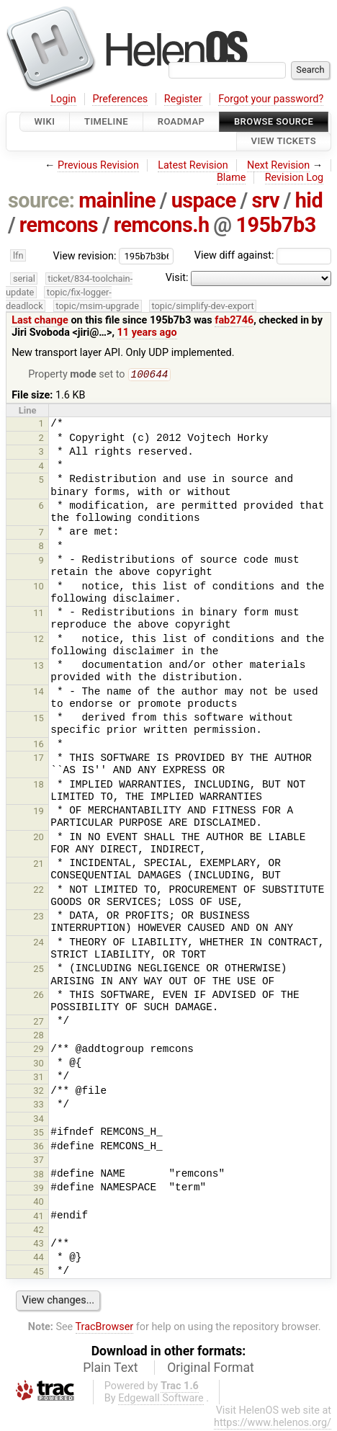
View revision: (85, 255)
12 (38, 640)
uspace (203, 200)
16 (38, 745)
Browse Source (273, 121)
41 (38, 1217)
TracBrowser (105, 1328)
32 (38, 1092)
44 (38, 1258)
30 (38, 1064)
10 (38, 587)
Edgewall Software (161, 1400)
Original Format (210, 1369)
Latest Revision (193, 165)
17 (38, 759)
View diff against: (262, 255)
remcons (58, 225)
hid (309, 200)
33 (38, 1105)
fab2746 (234, 320)
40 (38, 1203)
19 (38, 812)
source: (41, 200)
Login (63, 99)
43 (38, 1244)
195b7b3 (275, 225)
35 (38, 1133)
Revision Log (294, 177)
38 (38, 1175)
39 (38, 1189)
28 (38, 1036)
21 (38, 865)
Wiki (45, 121)
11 (38, 614)
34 (38, 1120)
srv (265, 200)
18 (38, 785)
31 (38, 1078)
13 (38, 666)
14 (38, 692)
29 (38, 1050)
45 (38, 1272)
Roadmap (181, 121)
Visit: (177, 278)
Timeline (106, 121)
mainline (117, 200)
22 (38, 891)
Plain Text (110, 1369)
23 (38, 917)
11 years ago (147, 332)
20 (38, 838)
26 (38, 996)
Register (183, 99)
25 (38, 970)
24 (38, 943)
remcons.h (162, 225)
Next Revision (278, 165)
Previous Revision (98, 165)
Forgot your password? (270, 99)
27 (38, 1022)
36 (38, 1147)
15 (38, 719)
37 (38, 1161)
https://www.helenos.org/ (272, 1424)
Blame (231, 177)
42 (38, 1231)
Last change (40, 320)
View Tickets (283, 141)
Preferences (120, 99)
